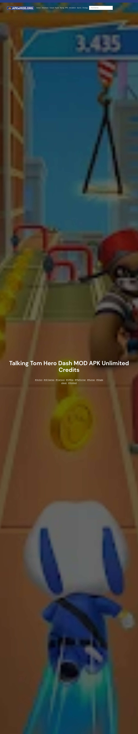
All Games (49, 380)
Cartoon (61, 380)
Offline (70, 380)
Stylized (73, 383)
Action (39, 380)
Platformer (81, 380)
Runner (92, 380)
